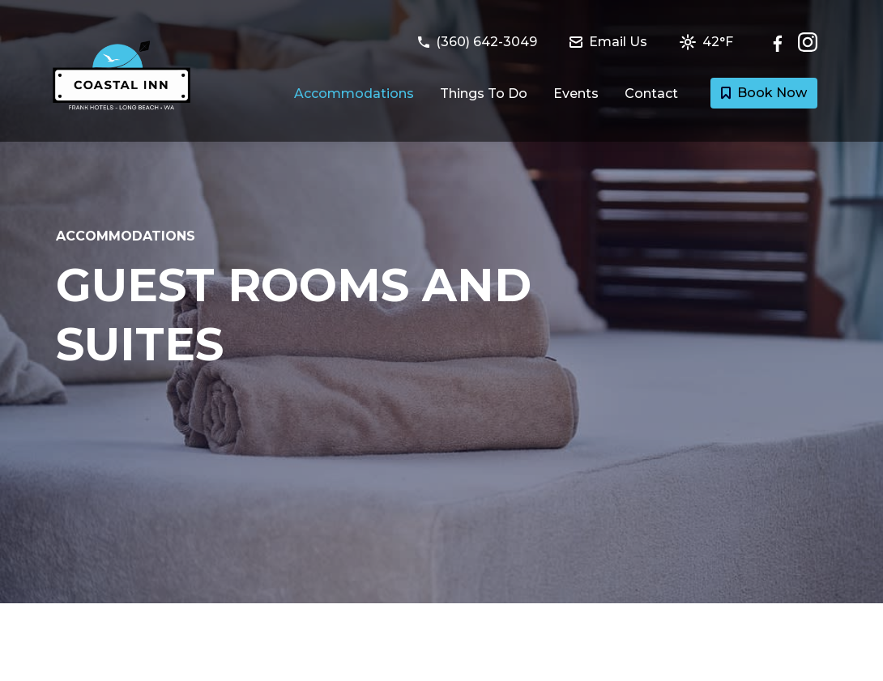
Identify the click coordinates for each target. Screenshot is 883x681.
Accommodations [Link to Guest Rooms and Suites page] (354, 93)
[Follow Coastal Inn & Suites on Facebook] (782, 42)
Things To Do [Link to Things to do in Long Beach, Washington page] (483, 93)
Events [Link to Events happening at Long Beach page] (576, 93)
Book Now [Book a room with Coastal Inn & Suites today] (764, 92)
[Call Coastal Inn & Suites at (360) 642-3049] (487, 42)
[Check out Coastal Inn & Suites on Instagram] (807, 42)
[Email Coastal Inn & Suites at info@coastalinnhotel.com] (618, 42)
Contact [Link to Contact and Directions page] (651, 93)
